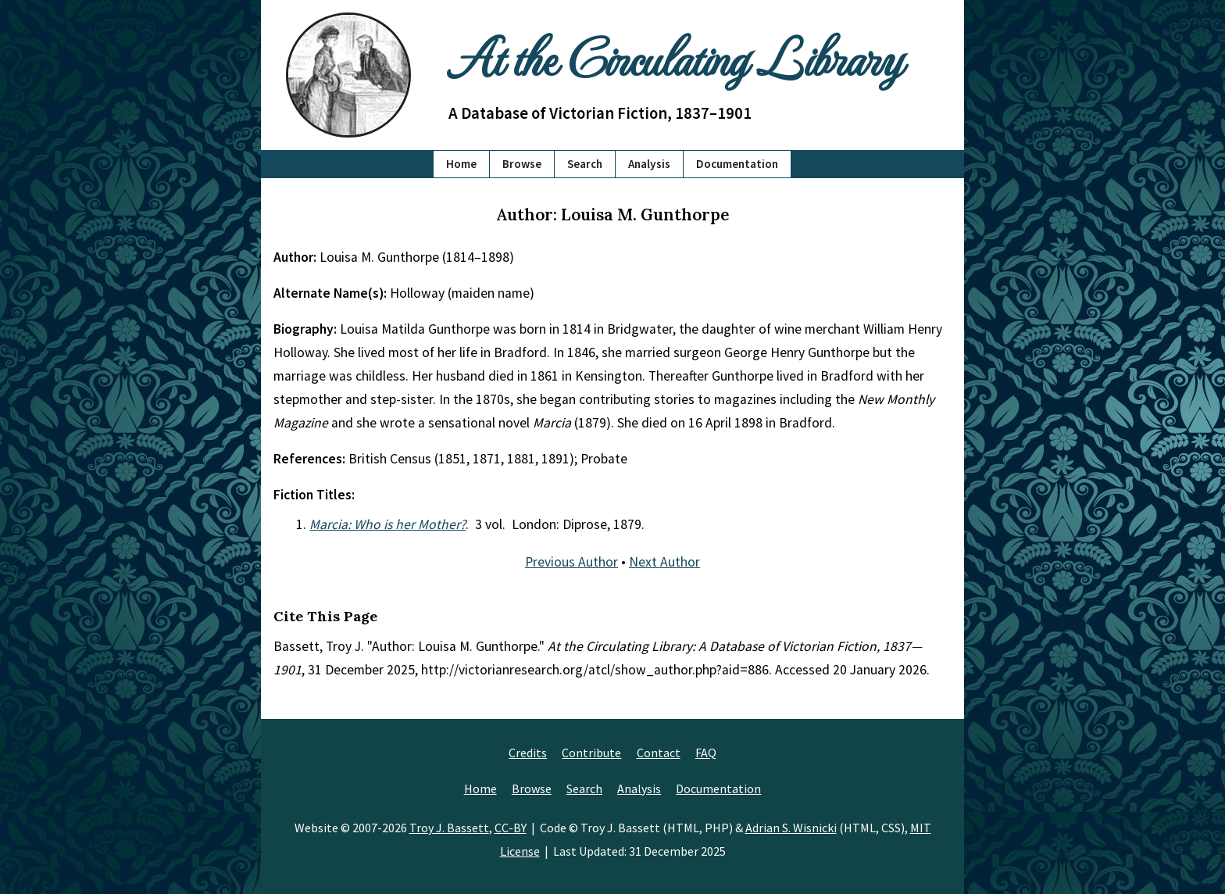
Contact (658, 752)
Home (461, 163)
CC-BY (511, 827)
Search (584, 163)
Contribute (591, 752)
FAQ (705, 752)
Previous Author (571, 561)
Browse (521, 163)
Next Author (664, 561)
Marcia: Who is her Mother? (387, 524)
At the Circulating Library (675, 56)
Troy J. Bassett (449, 827)
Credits (528, 752)
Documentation (737, 163)
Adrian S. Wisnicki (791, 827)
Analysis (649, 163)
